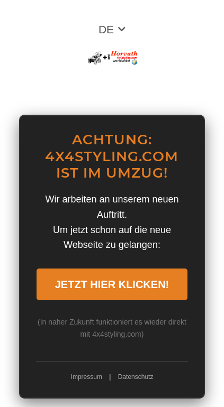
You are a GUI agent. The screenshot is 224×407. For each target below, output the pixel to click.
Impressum (86, 377)
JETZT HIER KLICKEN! (112, 284)
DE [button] (106, 29)
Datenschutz (136, 377)
